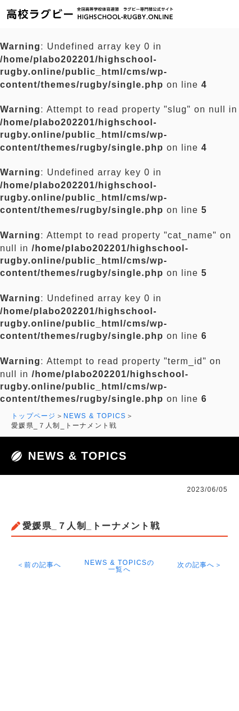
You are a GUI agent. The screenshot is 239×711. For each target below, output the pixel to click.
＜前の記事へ (39, 565)
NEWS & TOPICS (94, 416)
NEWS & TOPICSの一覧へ (120, 566)
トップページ (33, 416)
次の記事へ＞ (199, 565)
